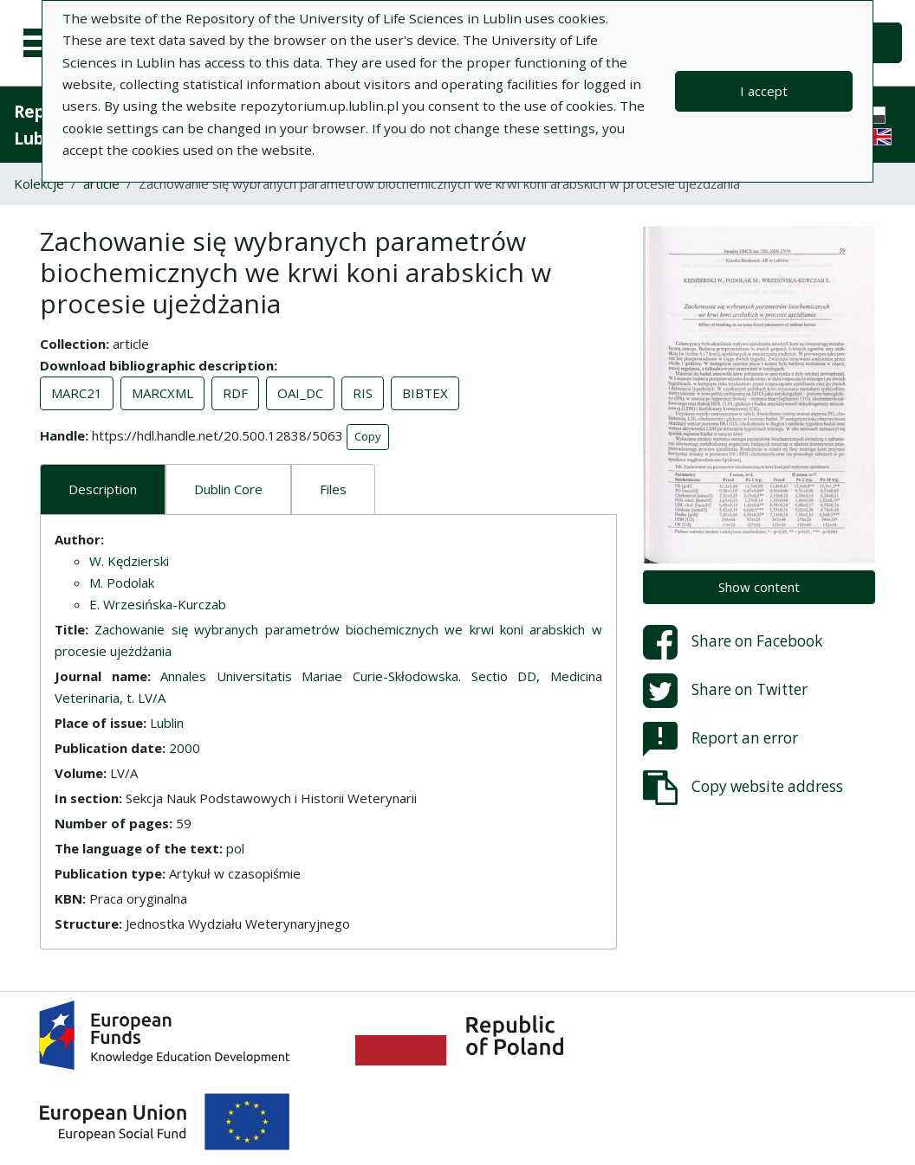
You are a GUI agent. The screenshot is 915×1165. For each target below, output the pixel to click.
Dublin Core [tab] (228, 489)
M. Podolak (121, 582)
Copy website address (743, 787)
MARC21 (76, 393)
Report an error (720, 739)
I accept (764, 91)
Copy (367, 436)
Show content (759, 586)
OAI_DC (300, 393)
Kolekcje (39, 183)
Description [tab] (102, 489)
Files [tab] (333, 489)
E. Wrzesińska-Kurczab (157, 604)
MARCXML (162, 393)
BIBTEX (425, 393)
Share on (732, 642)
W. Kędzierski (129, 561)
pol (235, 848)
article (101, 183)
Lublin (167, 722)
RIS (363, 393)
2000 (184, 747)
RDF (235, 393)
